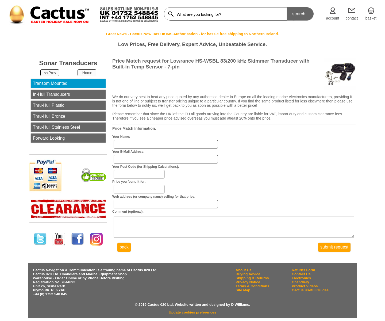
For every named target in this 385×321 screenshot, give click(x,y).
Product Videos (305, 286)
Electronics (301, 278)
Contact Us (301, 274)
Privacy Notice (248, 282)
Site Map (243, 290)
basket (370, 18)
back (124, 251)
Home (87, 73)
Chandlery (300, 282)
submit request (334, 251)
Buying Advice (248, 274)
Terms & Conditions (252, 286)
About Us (243, 270)
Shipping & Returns (252, 278)
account (332, 18)
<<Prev (50, 73)
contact (352, 18)
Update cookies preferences (192, 312)
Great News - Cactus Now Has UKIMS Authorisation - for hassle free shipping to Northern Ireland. (192, 34)
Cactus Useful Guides (310, 290)
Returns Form (303, 270)
